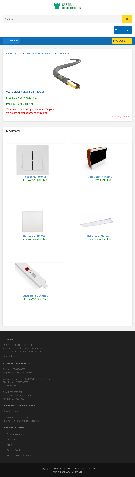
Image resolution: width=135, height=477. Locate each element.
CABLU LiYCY (14, 53)
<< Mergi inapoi (120, 116)
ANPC (10, 444)
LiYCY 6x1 (63, 53)
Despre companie (16, 434)
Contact (11, 439)
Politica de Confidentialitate (21, 455)
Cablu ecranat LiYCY (40, 53)
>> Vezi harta (10, 356)
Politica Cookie (14, 450)
